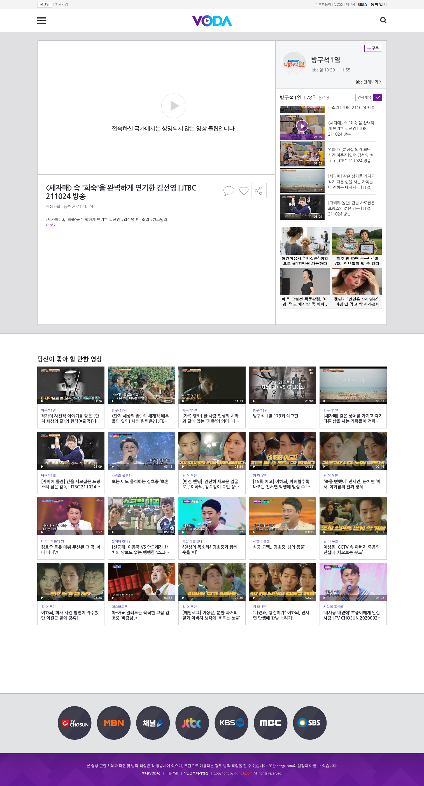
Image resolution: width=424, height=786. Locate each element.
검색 (383, 20)
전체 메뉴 (41, 20)
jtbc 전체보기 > (368, 82)
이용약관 (172, 773)
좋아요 (243, 190)
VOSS (338, 4)
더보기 (51, 225)
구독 (373, 48)
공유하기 (259, 190)
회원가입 (61, 4)
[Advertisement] (156, 251)
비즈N (350, 4)
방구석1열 (326, 60)
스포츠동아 (323, 4)
